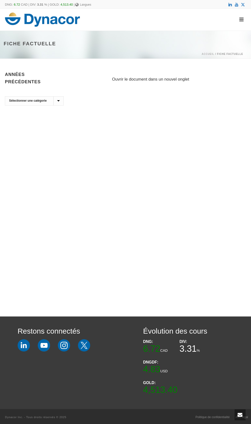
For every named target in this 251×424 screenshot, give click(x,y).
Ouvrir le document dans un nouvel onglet (150, 79)
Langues (83, 4)
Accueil (208, 54)
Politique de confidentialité (212, 417)
